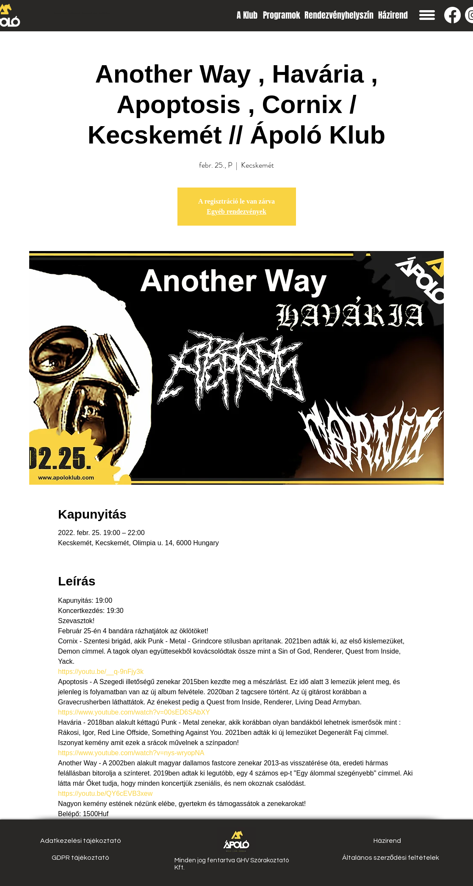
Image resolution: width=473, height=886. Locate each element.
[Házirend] (393, 15)
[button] (427, 15)
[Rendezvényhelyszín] (338, 15)
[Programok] (281, 15)
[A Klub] (247, 15)
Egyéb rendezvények (236, 211)
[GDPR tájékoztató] (81, 857)
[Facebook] (452, 15)
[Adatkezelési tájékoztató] (80, 840)
